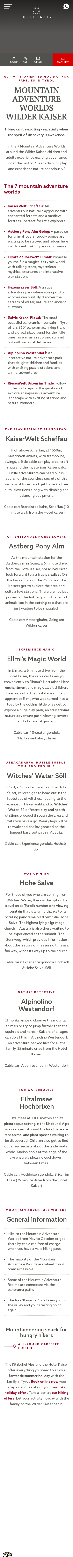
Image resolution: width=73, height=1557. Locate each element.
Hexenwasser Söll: (23, 287)
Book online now (44, 1382)
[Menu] (8, 6)
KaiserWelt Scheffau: (26, 206)
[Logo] (37, 13)
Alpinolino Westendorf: (27, 353)
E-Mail (38, 65)
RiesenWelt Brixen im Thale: (31, 383)
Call (26, 65)
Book (14, 65)
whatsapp (66, 6)
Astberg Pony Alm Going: (29, 232)
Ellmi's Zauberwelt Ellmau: (30, 257)
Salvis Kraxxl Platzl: (25, 318)
